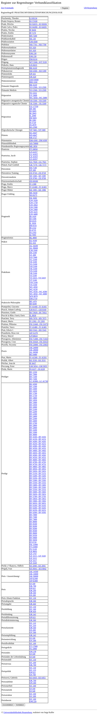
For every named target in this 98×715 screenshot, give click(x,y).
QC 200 (33, 696)
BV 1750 (33, 396)
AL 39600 (34, 248)
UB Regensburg (90, 8)
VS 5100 (33, 276)
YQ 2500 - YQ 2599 (38, 87)
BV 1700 (33, 393)
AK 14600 (34, 574)
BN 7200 (33, 36)
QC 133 (33, 670)
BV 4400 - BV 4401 (38, 451)
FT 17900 (34, 646)
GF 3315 (33, 558)
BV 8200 (33, 526)
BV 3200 (33, 430)
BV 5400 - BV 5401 (38, 485)
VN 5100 (33, 271)
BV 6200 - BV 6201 (38, 508)
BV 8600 (33, 533)
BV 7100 (33, 377)
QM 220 (33, 701)
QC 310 (33, 625)
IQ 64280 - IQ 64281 (38, 27)
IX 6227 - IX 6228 (37, 369)
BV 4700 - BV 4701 (38, 462)
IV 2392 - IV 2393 (37, 321)
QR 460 (33, 604)
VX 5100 (33, 285)
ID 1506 (33, 219)
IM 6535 (33, 226)
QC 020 (33, 47)
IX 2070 (33, 125)
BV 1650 (33, 391)
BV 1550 (33, 372)
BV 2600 (33, 421)
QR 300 (33, 593)
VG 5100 (33, 264)
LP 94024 (34, 336)
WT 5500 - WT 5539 (38, 62)
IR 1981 (33, 120)
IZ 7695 (33, 235)
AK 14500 (34, 572)
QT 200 (33, 170)
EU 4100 (33, 241)
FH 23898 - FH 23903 (39, 345)
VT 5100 (33, 280)
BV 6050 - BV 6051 (38, 503)
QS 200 (33, 595)
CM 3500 (33, 250)
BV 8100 (33, 524)
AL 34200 (34, 246)
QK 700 (33, 586)
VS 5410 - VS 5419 (38, 278)
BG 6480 (33, 354)
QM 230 (33, 53)
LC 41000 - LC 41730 (39, 381)
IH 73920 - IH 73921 (38, 312)
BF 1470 (33, 301)
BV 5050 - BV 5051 (38, 471)
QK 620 (33, 77)
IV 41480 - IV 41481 (38, 327)
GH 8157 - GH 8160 (38, 310)
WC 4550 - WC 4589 (38, 292)
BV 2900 (33, 428)
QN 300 (33, 683)
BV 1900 (33, 402)
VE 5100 (33, 262)
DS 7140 (33, 168)
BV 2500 (33, 418)
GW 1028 (34, 200)
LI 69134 (33, 18)
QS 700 (33, 675)
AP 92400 (34, 581)
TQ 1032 (33, 93)
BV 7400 (33, 519)
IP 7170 (33, 33)
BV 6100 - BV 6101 (38, 505)
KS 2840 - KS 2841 (38, 566)
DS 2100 (33, 253)
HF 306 (33, 109)
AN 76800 (34, 143)
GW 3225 (34, 212)
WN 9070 (34, 296)
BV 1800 (33, 398)
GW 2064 (34, 205)
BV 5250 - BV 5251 (38, 478)
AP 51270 (34, 333)
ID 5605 (33, 111)
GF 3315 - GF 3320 (38, 556)
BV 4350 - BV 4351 (38, 448)
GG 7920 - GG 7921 (38, 162)
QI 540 (32, 654)
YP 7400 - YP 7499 (37, 130)
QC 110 (33, 623)
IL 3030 (33, 223)
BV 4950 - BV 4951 (38, 469)
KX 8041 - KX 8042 (38, 569)
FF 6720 (33, 542)
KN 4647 (33, 135)
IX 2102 (33, 232)
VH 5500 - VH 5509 (38, 101)
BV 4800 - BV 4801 (38, 467)
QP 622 (33, 588)
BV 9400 (33, 538)
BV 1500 (33, 386)
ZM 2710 (33, 298)
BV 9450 (33, 540)
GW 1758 (34, 203)
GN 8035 (33, 65)
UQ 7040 (33, 257)
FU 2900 (33, 649)
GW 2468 (34, 209)
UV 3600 (33, 95)
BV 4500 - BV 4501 (38, 455)
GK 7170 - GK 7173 (38, 165)
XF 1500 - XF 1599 (38, 176)
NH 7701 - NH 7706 (38, 45)
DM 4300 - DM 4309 (38, 140)
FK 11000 (34, 544)
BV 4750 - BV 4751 (38, 464)
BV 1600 (33, 389)
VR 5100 (33, 273)
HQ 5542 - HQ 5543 (38, 330)
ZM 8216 (33, 59)
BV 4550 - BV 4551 (38, 457)
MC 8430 (33, 193)
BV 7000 (33, 374)
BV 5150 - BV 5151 (38, 473)
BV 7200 (33, 379)
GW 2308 (34, 207)
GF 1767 (33, 554)
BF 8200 (33, 304)
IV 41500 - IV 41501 (38, 357)
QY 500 (33, 632)
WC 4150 (34, 289)
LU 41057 (34, 154)
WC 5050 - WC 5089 (38, 98)
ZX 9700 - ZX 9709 (38, 178)
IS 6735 (33, 230)
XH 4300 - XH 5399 (38, 71)
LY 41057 (34, 159)
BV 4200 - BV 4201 (38, 441)
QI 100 (32, 584)
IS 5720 (33, 122)
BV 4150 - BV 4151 (38, 439)
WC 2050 (34, 287)
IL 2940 (33, 116)
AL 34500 (34, 352)
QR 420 (33, 611)
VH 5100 (33, 266)
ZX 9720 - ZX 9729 (38, 173)
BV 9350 (33, 535)
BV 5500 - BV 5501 (38, 487)
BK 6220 (33, 68)
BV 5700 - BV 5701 (38, 496)
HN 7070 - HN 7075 (38, 318)
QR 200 (33, 591)
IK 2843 (33, 113)
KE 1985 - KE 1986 (38, 190)
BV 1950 (33, 405)
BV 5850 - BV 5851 (38, 499)
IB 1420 (33, 216)
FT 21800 (34, 547)
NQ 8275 (33, 195)
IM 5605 (33, 118)
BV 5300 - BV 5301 (38, 480)
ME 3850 (33, 146)
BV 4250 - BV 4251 (38, 444)
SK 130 (33, 39)
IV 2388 (33, 184)
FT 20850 (34, 149)
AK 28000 (34, 350)
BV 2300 (33, 414)
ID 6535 (33, 221)
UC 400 (33, 255)
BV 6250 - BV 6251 (38, 510)
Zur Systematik (7, 8)
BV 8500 (33, 531)
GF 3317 (33, 560)
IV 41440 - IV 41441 (38, 307)
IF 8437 (33, 363)
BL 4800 (33, 238)
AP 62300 (34, 578)
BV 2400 (33, 416)
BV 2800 (33, 425)
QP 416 (33, 74)
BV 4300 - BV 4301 (38, 446)
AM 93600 (34, 80)
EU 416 (33, 243)
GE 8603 (33, 551)
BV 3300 (33, 432)
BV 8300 (33, 528)
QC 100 (33, 643)
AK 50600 (34, 576)
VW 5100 (34, 282)
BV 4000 (33, 434)
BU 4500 (33, 384)
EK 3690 (33, 198)
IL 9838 (33, 315)
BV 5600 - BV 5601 (38, 492)
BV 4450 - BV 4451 (38, 453)
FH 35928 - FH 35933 (39, 342)
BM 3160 (33, 82)
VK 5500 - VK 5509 (38, 103)
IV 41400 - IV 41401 (38, 187)
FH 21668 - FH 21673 (39, 324)
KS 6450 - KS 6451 (38, 678)
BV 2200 (33, 412)
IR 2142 (33, 228)
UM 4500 (34, 42)
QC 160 (33, 609)
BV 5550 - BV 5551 (38, 489)
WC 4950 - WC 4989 (38, 294)
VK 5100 (33, 269)
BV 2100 (33, 409)
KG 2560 (33, 127)
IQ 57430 (33, 21)
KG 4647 (33, 133)
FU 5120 (33, 549)
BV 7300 (33, 517)
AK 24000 (34, 348)
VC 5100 (33, 259)
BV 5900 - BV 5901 (38, 501)
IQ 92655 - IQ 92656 (38, 24)
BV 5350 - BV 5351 (38, 483)
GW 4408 (34, 214)
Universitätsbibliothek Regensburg (17, 712)
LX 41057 (34, 157)
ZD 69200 (34, 181)
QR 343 (33, 614)
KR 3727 (33, 137)
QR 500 (33, 628)
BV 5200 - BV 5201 (38, 476)
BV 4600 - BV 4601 (38, 460)
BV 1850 (33, 400)
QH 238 (33, 651)
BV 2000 (33, 407)
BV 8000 (33, 522)
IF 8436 (33, 30)
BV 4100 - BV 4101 (38, 437)
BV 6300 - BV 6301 (38, 512)
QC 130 (33, 598)
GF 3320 (33, 563)
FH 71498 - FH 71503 (39, 339)
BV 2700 (33, 423)
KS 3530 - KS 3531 (38, 360)
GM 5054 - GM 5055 (38, 366)
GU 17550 (34, 106)
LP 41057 (34, 152)
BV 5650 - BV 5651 (38, 494)
